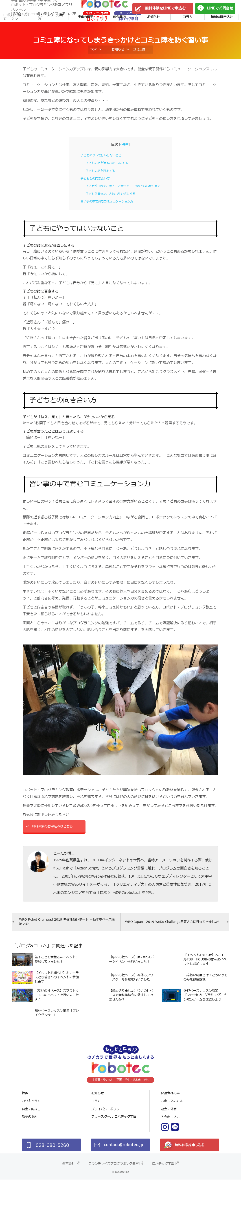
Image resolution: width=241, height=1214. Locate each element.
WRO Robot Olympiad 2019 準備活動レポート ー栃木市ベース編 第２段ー (65, 945)
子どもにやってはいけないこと (98, 176)
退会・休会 (169, 1143)
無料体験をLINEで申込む (165, 15)
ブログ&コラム (32, 970)
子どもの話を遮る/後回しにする (104, 183)
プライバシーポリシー (107, 1143)
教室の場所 (29, 1151)
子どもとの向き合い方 (92, 199)
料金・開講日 (31, 1143)
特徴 (25, 1127)
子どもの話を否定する (97, 191)
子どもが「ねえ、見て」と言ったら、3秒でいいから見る (123, 207)
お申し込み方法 (172, 1135)
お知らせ (153, 33)
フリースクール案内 (50, 33)
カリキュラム (31, 1135)
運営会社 (68, 1198)
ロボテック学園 (163, 1198)
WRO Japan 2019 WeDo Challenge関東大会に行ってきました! (172, 945)
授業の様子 (85, 33)
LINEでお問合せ (220, 15)
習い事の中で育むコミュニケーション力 (105, 222)
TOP (93, 70)
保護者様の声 (170, 1127)
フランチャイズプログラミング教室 (113, 1198)
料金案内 (119, 33)
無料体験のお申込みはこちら (55, 848)
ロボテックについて (15, 33)
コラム (187, 33)
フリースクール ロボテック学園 (113, 1151)
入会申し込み (170, 1151)
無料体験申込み (222, 33)
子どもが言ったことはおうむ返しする (108, 214)
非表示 (124, 165)
